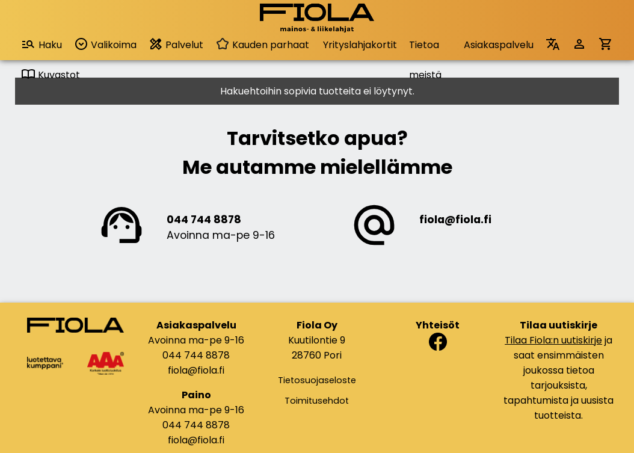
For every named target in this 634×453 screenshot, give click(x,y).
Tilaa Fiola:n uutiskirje (553, 340)
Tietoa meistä (425, 49)
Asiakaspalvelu (499, 45)
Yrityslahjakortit (360, 45)
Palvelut (176, 44)
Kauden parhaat (262, 45)
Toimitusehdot (317, 401)
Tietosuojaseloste (317, 380)
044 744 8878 (204, 219)
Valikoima (105, 44)
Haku (41, 44)
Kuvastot (50, 75)
